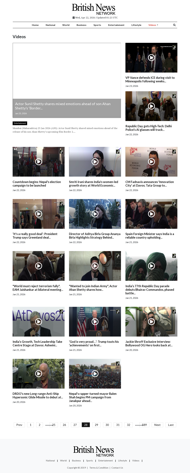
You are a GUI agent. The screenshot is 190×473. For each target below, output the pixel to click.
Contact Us (117, 467)
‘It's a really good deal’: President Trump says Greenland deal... (35, 235)
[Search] (176, 25)
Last (171, 424)
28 (85, 424)
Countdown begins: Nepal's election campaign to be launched (37, 183)
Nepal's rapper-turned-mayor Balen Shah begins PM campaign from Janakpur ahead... (93, 397)
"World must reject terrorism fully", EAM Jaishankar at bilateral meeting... (38, 287)
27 (75, 424)
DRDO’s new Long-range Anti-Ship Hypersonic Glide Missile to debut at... (38, 395)
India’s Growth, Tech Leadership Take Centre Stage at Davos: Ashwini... (37, 343)
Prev (19, 424)
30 (107, 424)
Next (157, 424)
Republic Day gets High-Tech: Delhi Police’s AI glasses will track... (148, 127)
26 (64, 424)
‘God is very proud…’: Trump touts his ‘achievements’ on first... (94, 343)
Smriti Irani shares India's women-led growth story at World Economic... (93, 183)
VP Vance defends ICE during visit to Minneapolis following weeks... (150, 79)
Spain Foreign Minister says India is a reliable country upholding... (149, 235)
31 (117, 424)
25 (53, 424)
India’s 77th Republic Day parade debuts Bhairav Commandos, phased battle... (149, 289)
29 (96, 424)
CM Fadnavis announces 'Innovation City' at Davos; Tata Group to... (149, 183)
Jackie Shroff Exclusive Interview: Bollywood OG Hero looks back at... (148, 343)
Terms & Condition (98, 467)
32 (128, 424)
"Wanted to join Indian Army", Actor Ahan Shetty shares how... (93, 287)
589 (144, 424)
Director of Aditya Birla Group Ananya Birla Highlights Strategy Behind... (95, 235)
